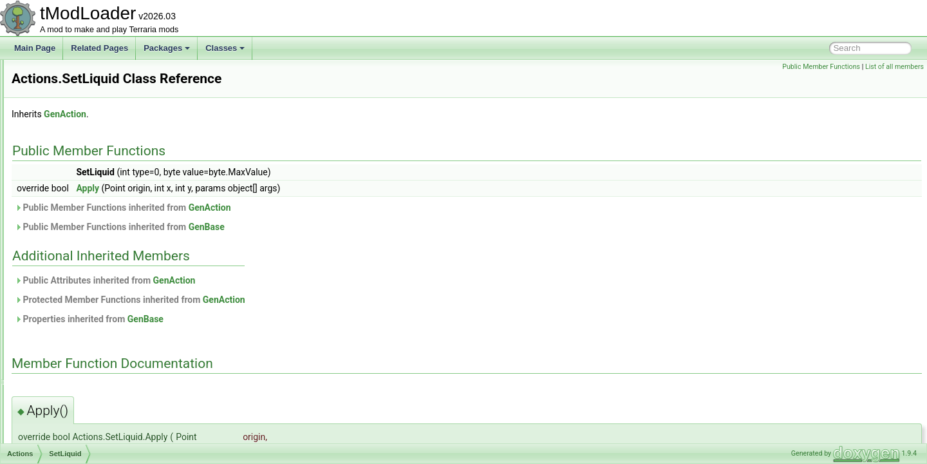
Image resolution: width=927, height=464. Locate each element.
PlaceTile (68, 158)
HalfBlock (69, 130)
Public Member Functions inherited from (284, 207)
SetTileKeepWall (81, 314)
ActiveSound (64, 427)
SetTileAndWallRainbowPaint (103, 300)
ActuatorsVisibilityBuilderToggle (96, 442)
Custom (66, 101)
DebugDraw (73, 116)
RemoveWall (75, 201)
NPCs (63, 144)
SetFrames (72, 229)
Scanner (67, 215)
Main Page (34, 48)
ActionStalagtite (69, 385)
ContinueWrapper (83, 73)
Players (66, 186)
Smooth (66, 328)
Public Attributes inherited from (266, 280)
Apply (248, 188)
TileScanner (73, 371)
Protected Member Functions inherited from (291, 300)
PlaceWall (70, 172)
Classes (225, 48)
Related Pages (99, 48)
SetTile (65, 286)
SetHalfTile (71, 243)
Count (63, 87)
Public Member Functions (821, 67)
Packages (167, 48)
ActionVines (62, 399)
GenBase (368, 227)
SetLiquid (69, 257)
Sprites (65, 342)
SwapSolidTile (77, 357)
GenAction (226, 114)
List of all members (894, 67)
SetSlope (68, 271)
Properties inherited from (250, 319)
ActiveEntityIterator (75, 413)
